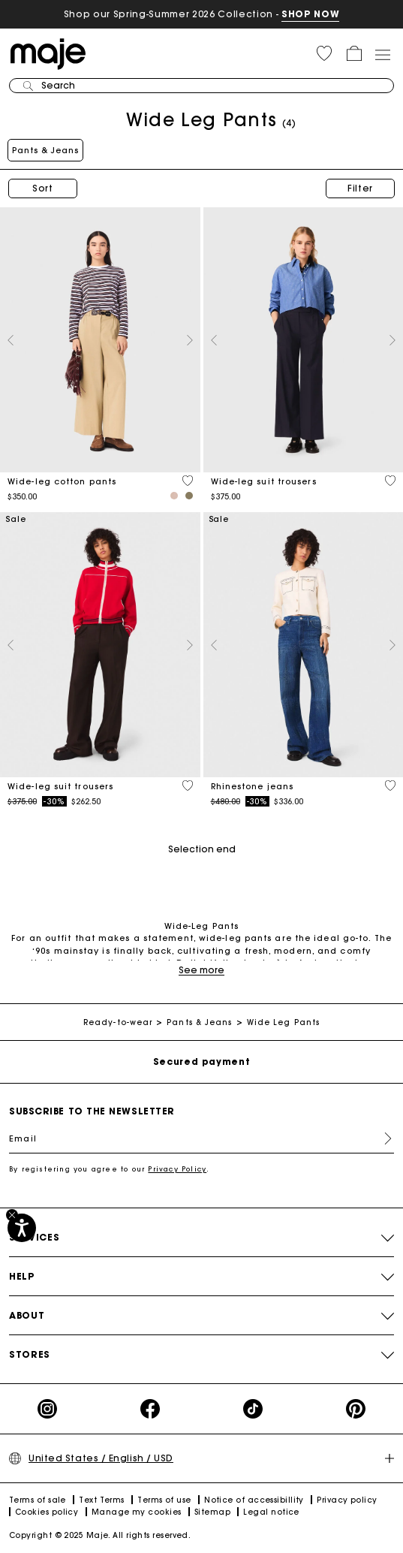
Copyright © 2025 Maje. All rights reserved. (100, 1535)
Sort (42, 188)
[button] (324, 53)
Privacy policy (347, 1500)
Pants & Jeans (45, 150)
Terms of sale (37, 1500)
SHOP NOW (310, 14)
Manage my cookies (137, 1512)
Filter (360, 188)
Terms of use (164, 1500)
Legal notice (271, 1512)
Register (382, 1138)
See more (201, 970)
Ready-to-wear (117, 1022)
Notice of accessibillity (254, 1500)
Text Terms (102, 1500)
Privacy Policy (177, 1169)
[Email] (201, 1138)
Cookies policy (46, 1512)
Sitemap (212, 1512)
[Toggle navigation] (381, 54)
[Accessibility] (22, 1228)
